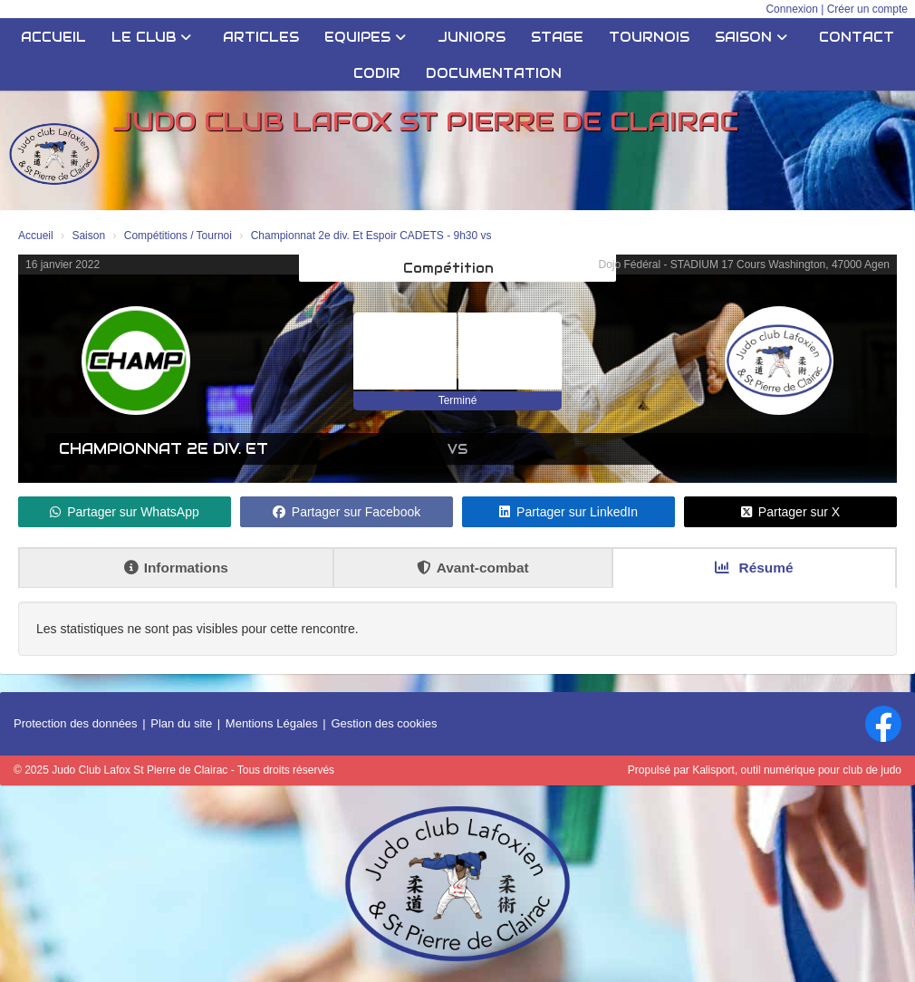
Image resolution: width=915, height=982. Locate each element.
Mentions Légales (272, 723)
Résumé (754, 567)
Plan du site (181, 723)
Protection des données (76, 723)
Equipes (365, 37)
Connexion (791, 9)
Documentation (494, 73)
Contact (856, 37)
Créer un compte (867, 9)
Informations (176, 567)
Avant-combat (473, 567)
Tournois (649, 37)
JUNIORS (472, 37)
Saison (751, 37)
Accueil (53, 37)
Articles (261, 37)
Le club (151, 37)
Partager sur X (790, 512)
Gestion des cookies (384, 723)
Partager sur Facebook (346, 512)
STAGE (557, 37)
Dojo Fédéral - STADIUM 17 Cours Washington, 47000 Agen (745, 264)
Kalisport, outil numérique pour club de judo (796, 770)
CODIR (376, 73)
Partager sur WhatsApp (124, 512)
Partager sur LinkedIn (568, 512)
